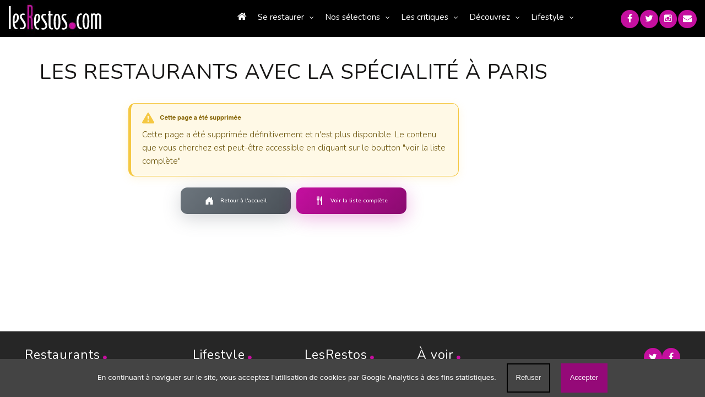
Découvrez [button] (469, 17)
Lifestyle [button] (527, 17)
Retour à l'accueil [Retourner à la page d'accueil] (211, 200)
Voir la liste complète (326, 200)
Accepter (584, 377)
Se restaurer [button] (260, 17)
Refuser (528, 377)
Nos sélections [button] (332, 17)
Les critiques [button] (404, 17)
